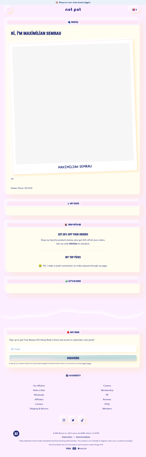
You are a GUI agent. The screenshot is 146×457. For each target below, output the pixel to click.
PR (107, 395)
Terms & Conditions (83, 437)
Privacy (89, 363)
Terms (84, 363)
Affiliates (39, 399)
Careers (107, 386)
